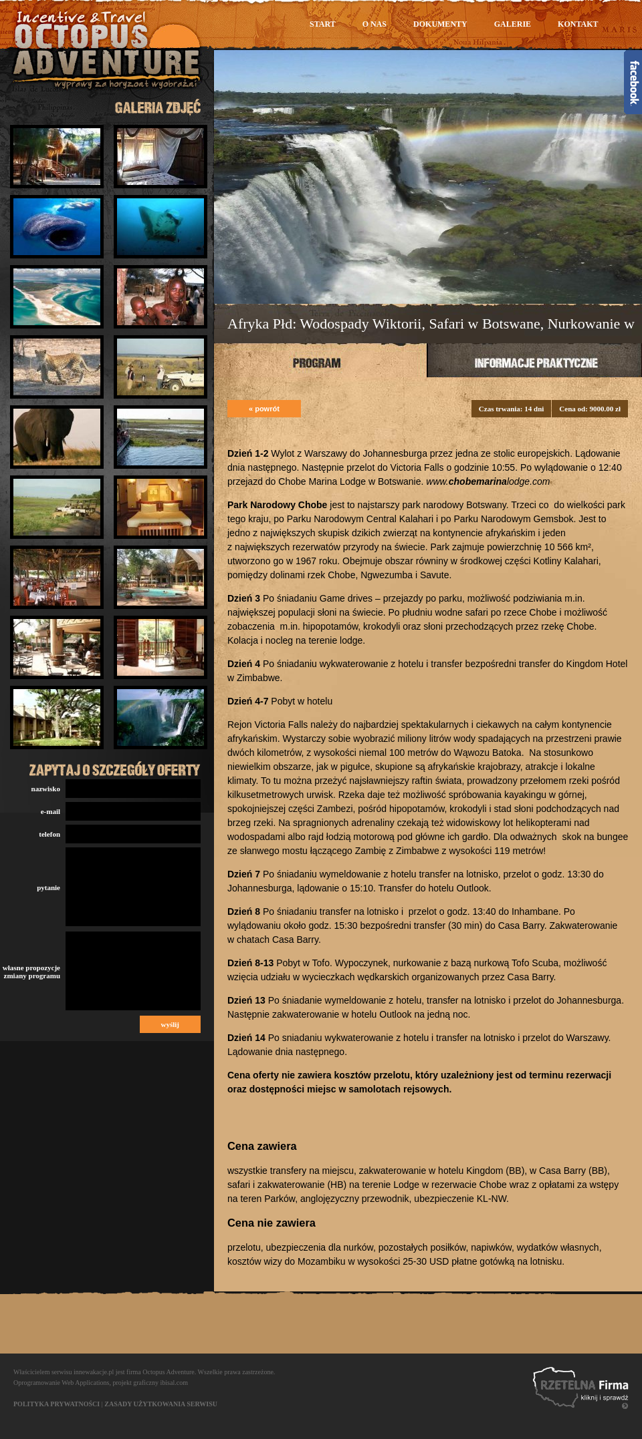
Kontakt (578, 24)
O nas (374, 24)
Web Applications (85, 1382)
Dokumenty (440, 24)
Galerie (512, 24)
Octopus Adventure (168, 1372)
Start (323, 24)
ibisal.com (174, 1382)
